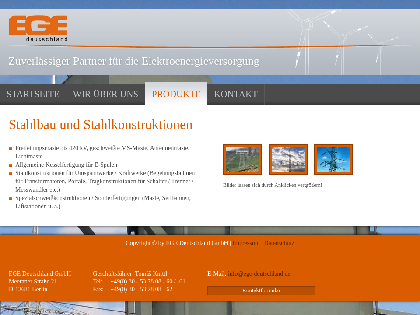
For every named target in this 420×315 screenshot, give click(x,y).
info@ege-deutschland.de (259, 273)
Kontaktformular (261, 290)
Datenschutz (279, 243)
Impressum (245, 243)
